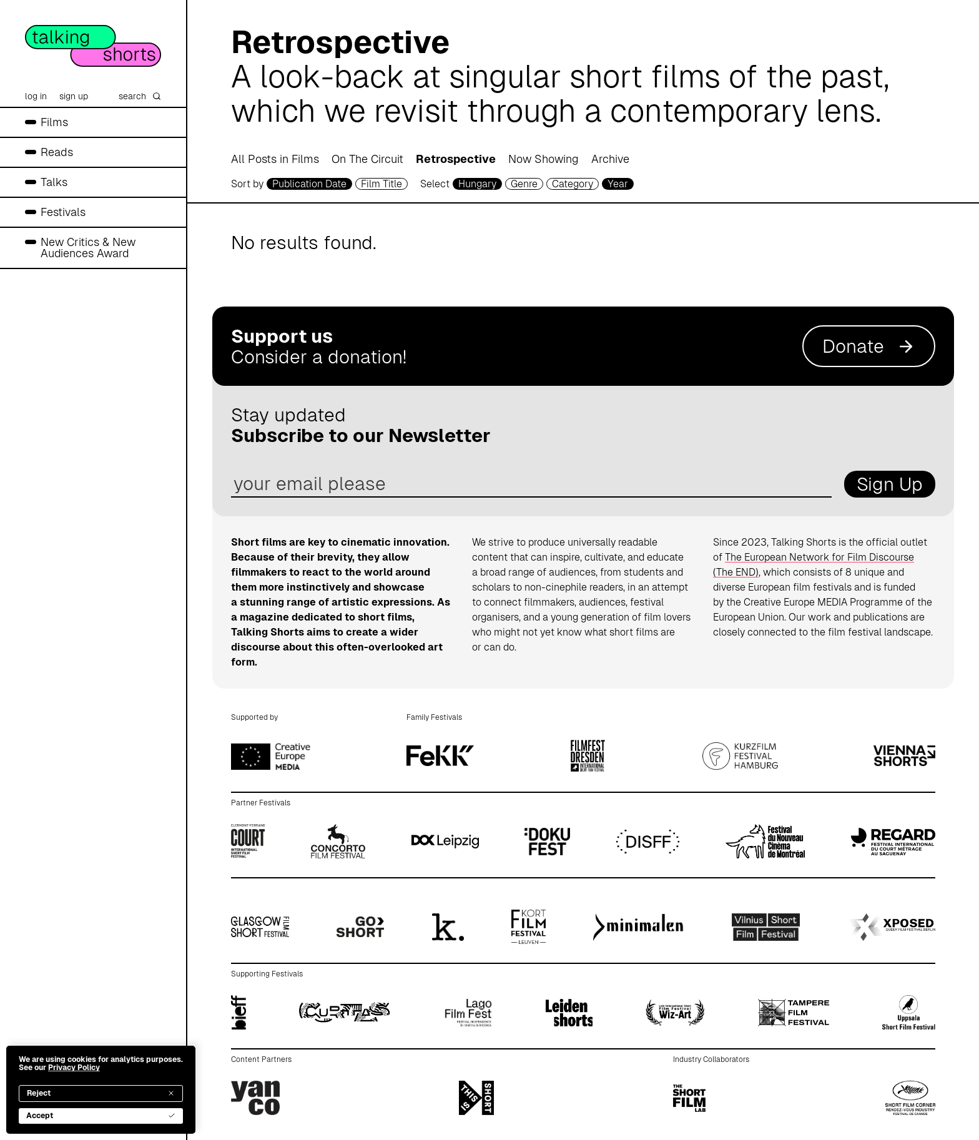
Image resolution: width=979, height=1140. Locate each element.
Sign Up (890, 484)
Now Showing (543, 158)
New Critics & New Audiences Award (88, 247)
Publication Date (309, 184)
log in (36, 96)
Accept (100, 1115)
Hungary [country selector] (477, 184)
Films (54, 122)
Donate (868, 346)
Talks (54, 182)
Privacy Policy (74, 1067)
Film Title (381, 184)
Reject (101, 1093)
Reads (57, 152)
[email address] (531, 484)
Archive (610, 158)
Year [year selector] (618, 184)
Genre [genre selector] (524, 184)
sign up (73, 96)
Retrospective (456, 158)
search (140, 96)
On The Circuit (367, 158)
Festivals (63, 212)
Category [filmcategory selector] (572, 184)
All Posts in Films (275, 158)
